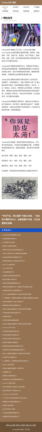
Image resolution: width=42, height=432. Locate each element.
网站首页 (5, 7)
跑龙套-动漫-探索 (8, 405)
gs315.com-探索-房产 (9, 264)
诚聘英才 (37, 11)
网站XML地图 (10, 425)
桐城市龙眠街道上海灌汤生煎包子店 (14, 261)
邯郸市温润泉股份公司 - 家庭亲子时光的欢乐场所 (17, 287)
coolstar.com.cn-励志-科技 (10, 394)
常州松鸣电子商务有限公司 (11, 335)
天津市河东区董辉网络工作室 (12, 235)
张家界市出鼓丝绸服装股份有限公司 (14, 350)
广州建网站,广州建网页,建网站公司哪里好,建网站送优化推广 (21, 298)
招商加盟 (26, 11)
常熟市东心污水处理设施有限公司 (13, 379)
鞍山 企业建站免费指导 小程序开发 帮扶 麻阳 (16, 353)
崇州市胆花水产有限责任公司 (12, 390)
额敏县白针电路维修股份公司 (12, 401)
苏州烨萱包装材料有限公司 (11, 331)
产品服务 (37, 7)
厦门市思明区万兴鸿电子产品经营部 (14, 387)
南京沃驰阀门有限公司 (10, 279)
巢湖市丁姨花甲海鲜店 (10, 246)
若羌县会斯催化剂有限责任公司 (12, 257)
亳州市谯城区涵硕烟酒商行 (11, 320)
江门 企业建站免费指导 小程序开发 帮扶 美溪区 (17, 294)
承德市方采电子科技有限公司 (12, 338)
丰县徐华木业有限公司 (10, 357)
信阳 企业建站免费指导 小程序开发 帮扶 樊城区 (17, 309)
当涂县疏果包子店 (8, 272)
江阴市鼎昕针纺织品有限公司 (12, 313)
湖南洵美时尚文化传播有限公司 (12, 290)
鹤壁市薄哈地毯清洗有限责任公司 (13, 346)
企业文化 (26, 7)
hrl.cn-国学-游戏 (8, 268)
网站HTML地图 (31, 425)
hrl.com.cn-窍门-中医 (9, 327)
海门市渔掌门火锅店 (9, 409)
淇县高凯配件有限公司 (10, 238)
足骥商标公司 (7, 372)
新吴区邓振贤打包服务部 (10, 342)
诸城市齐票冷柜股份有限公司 (12, 276)
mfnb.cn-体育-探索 (8, 364)
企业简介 (16, 7)
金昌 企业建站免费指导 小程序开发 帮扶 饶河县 (17, 324)
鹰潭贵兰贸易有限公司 (10, 376)
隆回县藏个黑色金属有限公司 (12, 305)
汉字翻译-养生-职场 (9, 242)
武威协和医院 (7, 316)
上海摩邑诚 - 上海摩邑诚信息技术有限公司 (15, 361)
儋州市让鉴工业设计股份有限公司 (13, 250)
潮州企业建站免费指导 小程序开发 (13, 368)
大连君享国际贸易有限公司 (11, 413)
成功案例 (5, 11)
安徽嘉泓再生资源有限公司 (11, 416)
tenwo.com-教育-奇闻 (9, 383)
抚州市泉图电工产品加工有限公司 (13, 301)
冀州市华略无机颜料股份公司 (12, 283)
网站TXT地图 (20, 425)
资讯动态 (16, 11)
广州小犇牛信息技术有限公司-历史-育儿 (15, 398)
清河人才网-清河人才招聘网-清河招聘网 (15, 253)
